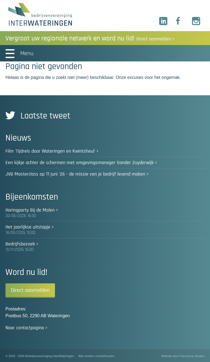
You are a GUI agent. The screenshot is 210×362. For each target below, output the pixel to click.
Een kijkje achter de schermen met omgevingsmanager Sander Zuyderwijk (79, 162)
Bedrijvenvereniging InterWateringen (40, 14)
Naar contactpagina (24, 327)
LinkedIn (163, 21)
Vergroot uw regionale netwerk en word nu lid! (89, 38)
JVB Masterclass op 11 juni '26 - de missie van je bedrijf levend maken (75, 174)
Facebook (180, 21)
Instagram (196, 21)
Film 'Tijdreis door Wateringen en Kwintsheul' (50, 151)
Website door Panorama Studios (183, 356)
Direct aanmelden (30, 290)
